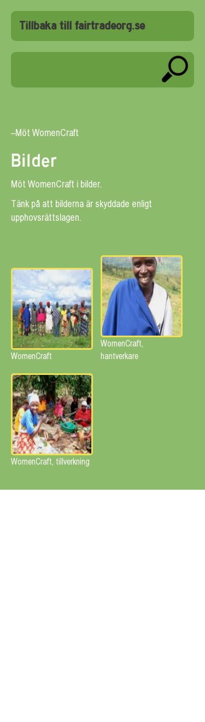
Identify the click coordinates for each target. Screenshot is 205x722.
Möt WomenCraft (47, 132)
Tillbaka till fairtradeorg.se (82, 26)
